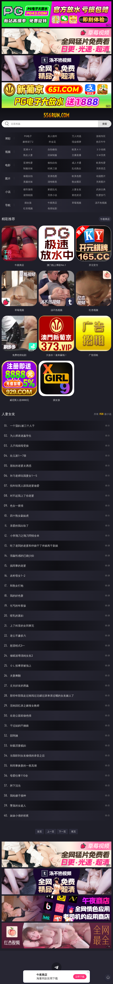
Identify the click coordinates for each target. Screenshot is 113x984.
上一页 (50, 831)
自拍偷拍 (52, 149)
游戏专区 (101, 136)
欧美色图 (76, 176)
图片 (7, 178)
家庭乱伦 (52, 189)
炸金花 (52, 141)
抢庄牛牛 (101, 141)
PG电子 (28, 136)
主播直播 (76, 155)
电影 (7, 165)
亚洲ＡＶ (28, 149)
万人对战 (76, 136)
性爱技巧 (101, 195)
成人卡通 (76, 162)
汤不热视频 (101, 202)
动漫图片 (101, 176)
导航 (7, 205)
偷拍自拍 (52, 162)
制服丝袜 (28, 168)
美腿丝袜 (28, 181)
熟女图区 (76, 181)
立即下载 (79, 976)
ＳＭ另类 (101, 155)
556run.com (56, 115)
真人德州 (52, 136)
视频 (7, 152)
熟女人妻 (28, 155)
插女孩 (28, 202)
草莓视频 (76, 202)
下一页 (62, 831)
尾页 (73, 831)
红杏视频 (28, 208)
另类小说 (52, 195)
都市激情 (28, 189)
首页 (39, 831)
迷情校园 (28, 195)
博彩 (7, 138)
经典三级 (52, 168)
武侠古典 (101, 189)
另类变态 (101, 168)
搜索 (104, 123)
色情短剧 (52, 208)
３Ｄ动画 (101, 149)
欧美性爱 (101, 162)
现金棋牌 (76, 141)
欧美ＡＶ (76, 149)
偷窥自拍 (28, 176)
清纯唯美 (52, 181)
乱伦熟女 (76, 168)
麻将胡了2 (28, 141)
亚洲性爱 (28, 162)
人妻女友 (76, 189)
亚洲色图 (52, 176)
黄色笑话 (76, 195)
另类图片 (101, 181)
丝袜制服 (52, 155)
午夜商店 (52, 202)
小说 (7, 192)
